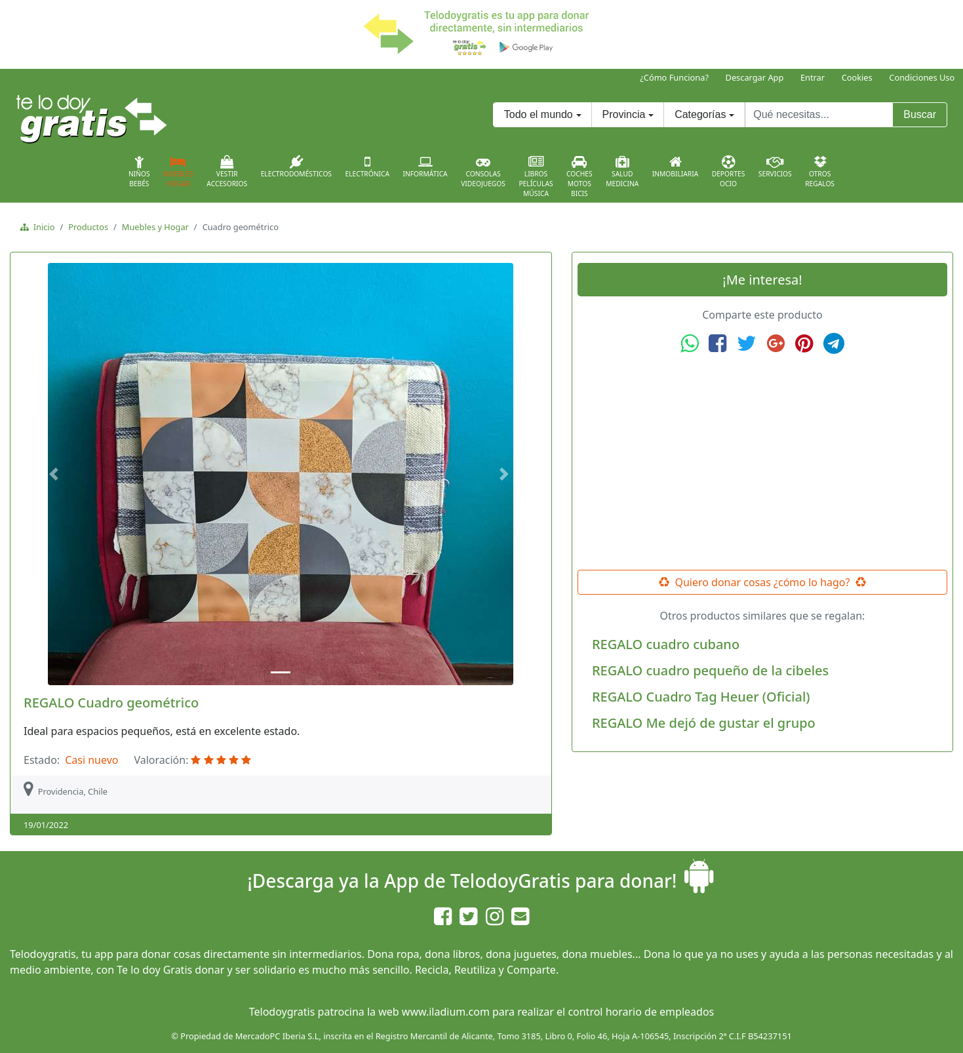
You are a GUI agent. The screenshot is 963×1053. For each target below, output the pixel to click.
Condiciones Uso (921, 77)
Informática (425, 166)
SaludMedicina (622, 171)
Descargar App (755, 77)
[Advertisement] (762, 462)
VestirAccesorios (226, 171)
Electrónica (367, 166)
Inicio (41, 227)
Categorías (700, 114)
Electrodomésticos (296, 166)
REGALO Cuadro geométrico (111, 702)
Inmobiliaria (675, 166)
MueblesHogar (178, 171)
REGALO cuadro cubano (665, 644)
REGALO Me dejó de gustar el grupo (704, 723)
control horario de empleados (641, 1011)
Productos (88, 227)
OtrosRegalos (820, 171)
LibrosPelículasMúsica (536, 176)
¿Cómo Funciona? (674, 77)
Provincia (624, 114)
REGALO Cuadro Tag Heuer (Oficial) (701, 696)
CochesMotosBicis (579, 176)
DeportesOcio (728, 171)
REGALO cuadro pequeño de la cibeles (710, 670)
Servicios (775, 166)
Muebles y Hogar (155, 227)
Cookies (857, 77)
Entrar (812, 77)
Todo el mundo (538, 114)
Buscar (919, 114)
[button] (55, 474)
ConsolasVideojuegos (483, 171)
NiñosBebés (139, 171)
